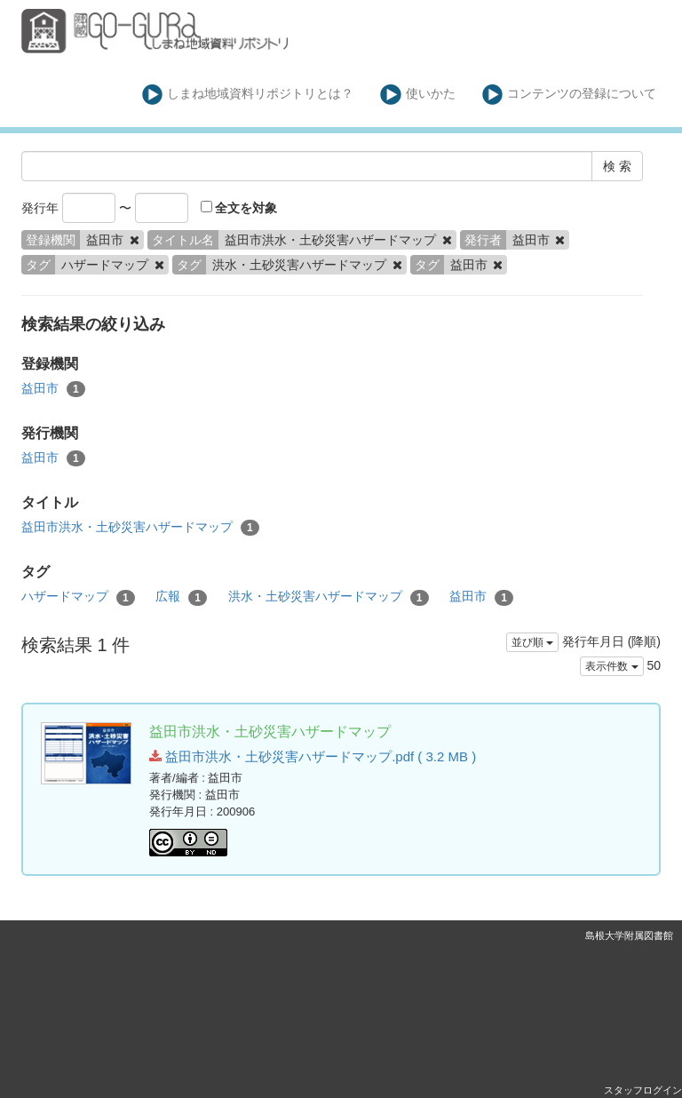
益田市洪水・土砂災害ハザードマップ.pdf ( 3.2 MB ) (312, 756)
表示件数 (611, 666)
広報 (181, 597)
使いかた (418, 94)
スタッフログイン (643, 1090)
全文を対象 (239, 208)
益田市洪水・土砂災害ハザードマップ (140, 528)
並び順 (532, 642)
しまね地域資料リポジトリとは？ (248, 94)
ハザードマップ (78, 597)
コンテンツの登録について (569, 94)
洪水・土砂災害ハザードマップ (328, 597)
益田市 (53, 389)
